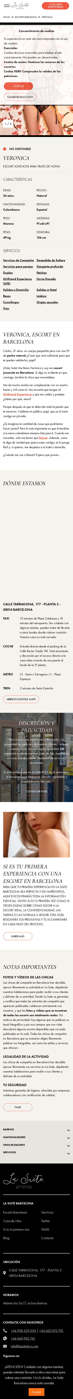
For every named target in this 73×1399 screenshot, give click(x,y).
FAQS (45, 1229)
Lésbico (41, 296)
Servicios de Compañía (18, 260)
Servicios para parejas (18, 266)
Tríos (6, 308)
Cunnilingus (11, 302)
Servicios (47, 1212)
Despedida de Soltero (51, 260)
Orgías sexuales (47, 302)
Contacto (47, 1238)
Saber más (17, 936)
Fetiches (42, 273)
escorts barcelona (26, 17)
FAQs (18, 1107)
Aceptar (36, 1392)
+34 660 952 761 (23, 1338)
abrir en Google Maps (21, 699)
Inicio (6, 17)
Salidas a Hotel (47, 290)
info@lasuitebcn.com (24, 1346)
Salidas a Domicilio (16, 290)
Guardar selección (20, 97)
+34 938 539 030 (23, 1330)
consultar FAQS (36, 791)
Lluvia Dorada (46, 279)
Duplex (8, 273)
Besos (7, 296)
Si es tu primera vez (16, 1229)
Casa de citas (12, 1221)
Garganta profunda (50, 266)
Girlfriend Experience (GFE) (17, 281)
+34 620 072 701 (51, 1330)
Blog (6, 1238)
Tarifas (45, 1221)
